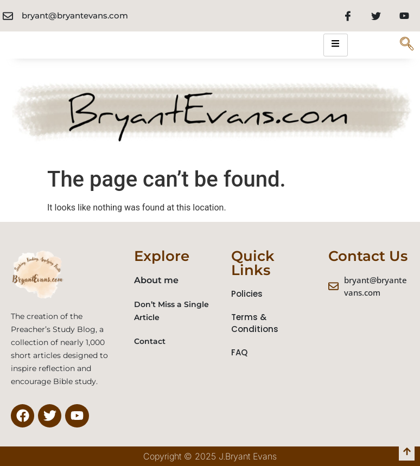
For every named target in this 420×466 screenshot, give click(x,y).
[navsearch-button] (406, 45)
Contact (150, 341)
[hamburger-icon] (335, 45)
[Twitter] (376, 15)
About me (156, 280)
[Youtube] (404, 15)
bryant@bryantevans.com (75, 15)
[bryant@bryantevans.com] (8, 16)
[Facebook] (348, 15)
